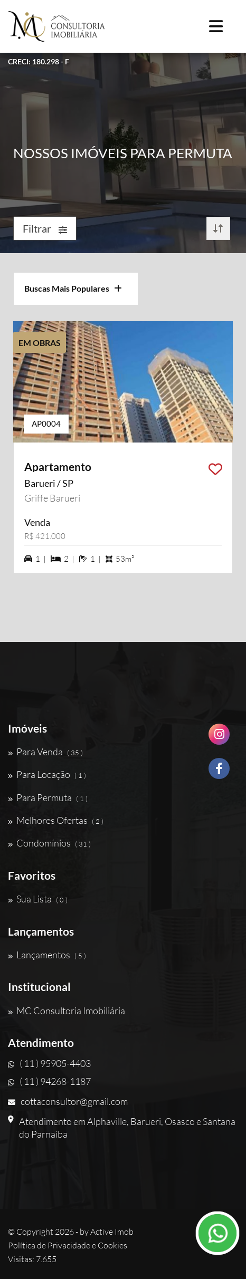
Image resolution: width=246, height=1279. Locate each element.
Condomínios (49, 843)
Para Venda (45, 751)
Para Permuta (48, 797)
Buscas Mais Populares (73, 288)
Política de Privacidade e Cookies (67, 1245)
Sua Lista (38, 899)
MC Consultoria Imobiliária (66, 1010)
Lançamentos (47, 954)
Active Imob (112, 1231)
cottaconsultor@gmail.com (68, 1101)
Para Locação (47, 774)
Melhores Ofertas (55, 820)
